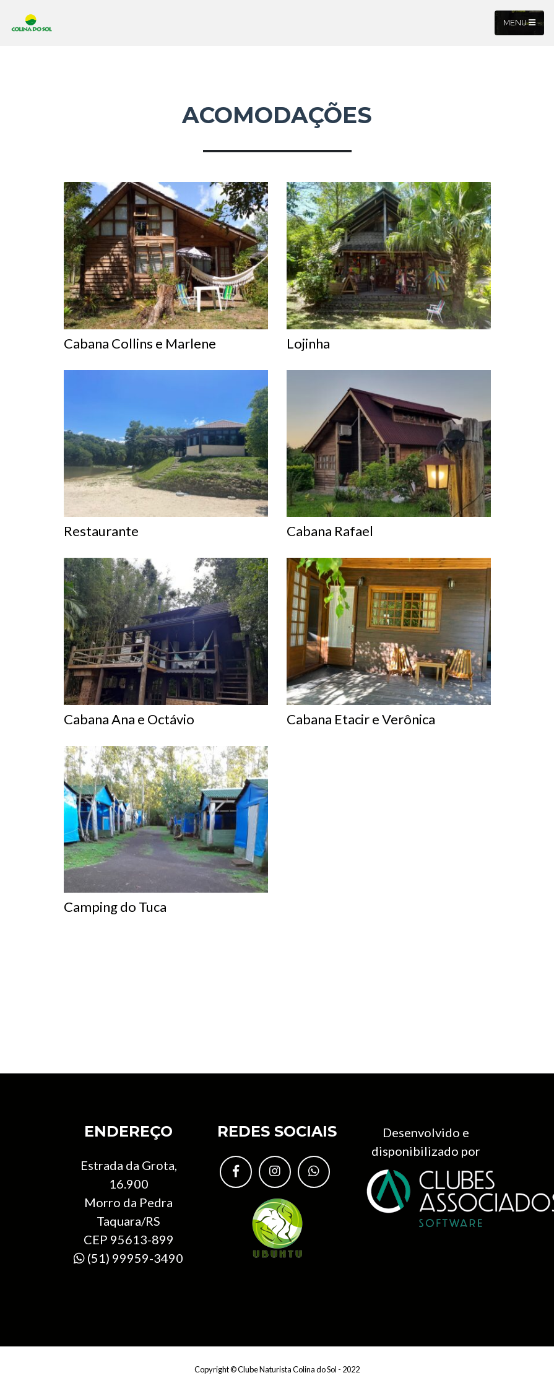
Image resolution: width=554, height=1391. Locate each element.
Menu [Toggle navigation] (519, 22)
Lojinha (389, 267)
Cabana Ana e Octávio (166, 642)
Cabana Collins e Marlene (166, 267)
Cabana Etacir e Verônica (389, 642)
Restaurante (166, 455)
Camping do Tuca (166, 831)
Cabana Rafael (389, 455)
